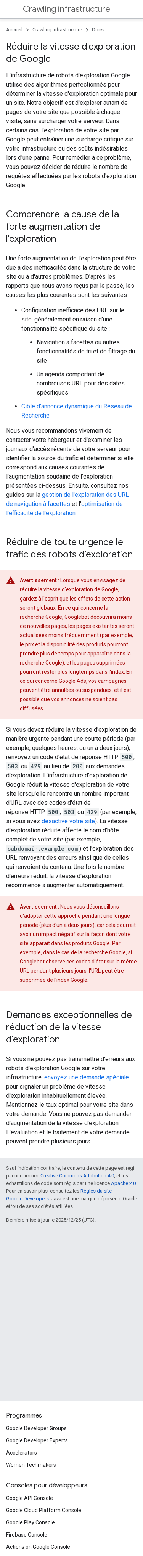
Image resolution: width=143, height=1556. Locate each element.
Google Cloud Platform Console (43, 1510)
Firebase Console (26, 1535)
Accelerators (21, 1453)
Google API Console (29, 1498)
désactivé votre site (68, 821)
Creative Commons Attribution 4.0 (77, 1176)
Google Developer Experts (37, 1440)
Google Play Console (30, 1522)
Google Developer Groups (36, 1428)
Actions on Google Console (38, 1547)
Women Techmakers (31, 1465)
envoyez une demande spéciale (86, 1077)
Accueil (14, 29)
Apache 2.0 (123, 1183)
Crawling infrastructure (66, 9)
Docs (98, 29)
